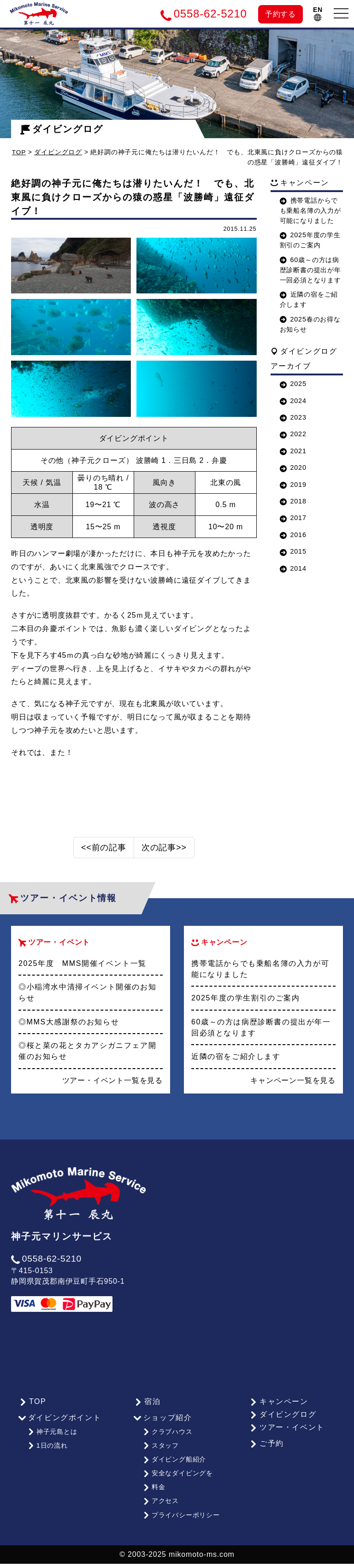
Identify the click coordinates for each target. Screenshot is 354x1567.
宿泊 (146, 1412)
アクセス (160, 1506)
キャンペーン (278, 1412)
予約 (280, 14)
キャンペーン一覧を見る (293, 1091)
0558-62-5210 (46, 1270)
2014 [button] (293, 568)
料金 (153, 1493)
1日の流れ (47, 1455)
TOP (19, 152)
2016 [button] (293, 534)
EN (318, 13)
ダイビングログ (61, 129)
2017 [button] (293, 517)
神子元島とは (52, 1442)
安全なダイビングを (177, 1480)
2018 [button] (293, 501)
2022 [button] (293, 434)
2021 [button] (293, 450)
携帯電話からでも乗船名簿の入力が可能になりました (310, 210)
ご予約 (266, 1454)
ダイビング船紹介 (174, 1467)
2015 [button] (293, 551)
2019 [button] (293, 484)
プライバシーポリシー (180, 1518)
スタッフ (160, 1455)
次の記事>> (164, 858)
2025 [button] (293, 383)
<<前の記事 (103, 858)
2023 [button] (293, 417)
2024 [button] (293, 400)
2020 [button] (293, 467)
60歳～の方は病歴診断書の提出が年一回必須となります (310, 270)
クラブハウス (167, 1442)
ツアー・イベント (286, 1438)
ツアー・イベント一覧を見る (112, 1091)
